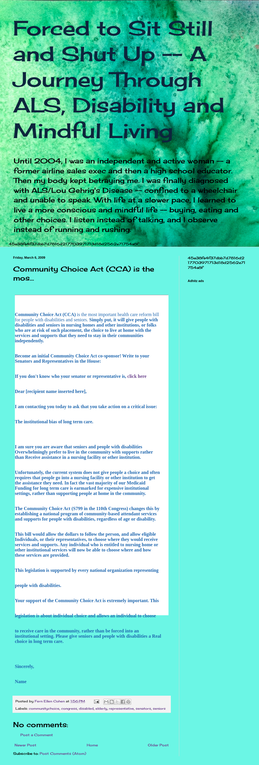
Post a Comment (36, 735)
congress (69, 708)
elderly (101, 708)
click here (136, 376)
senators (143, 708)
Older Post (158, 745)
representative (121, 708)
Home (92, 745)
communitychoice (44, 708)
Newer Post (25, 745)
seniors (159, 708)
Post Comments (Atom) (63, 753)
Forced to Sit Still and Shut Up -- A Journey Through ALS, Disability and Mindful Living (118, 79)
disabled (86, 708)
